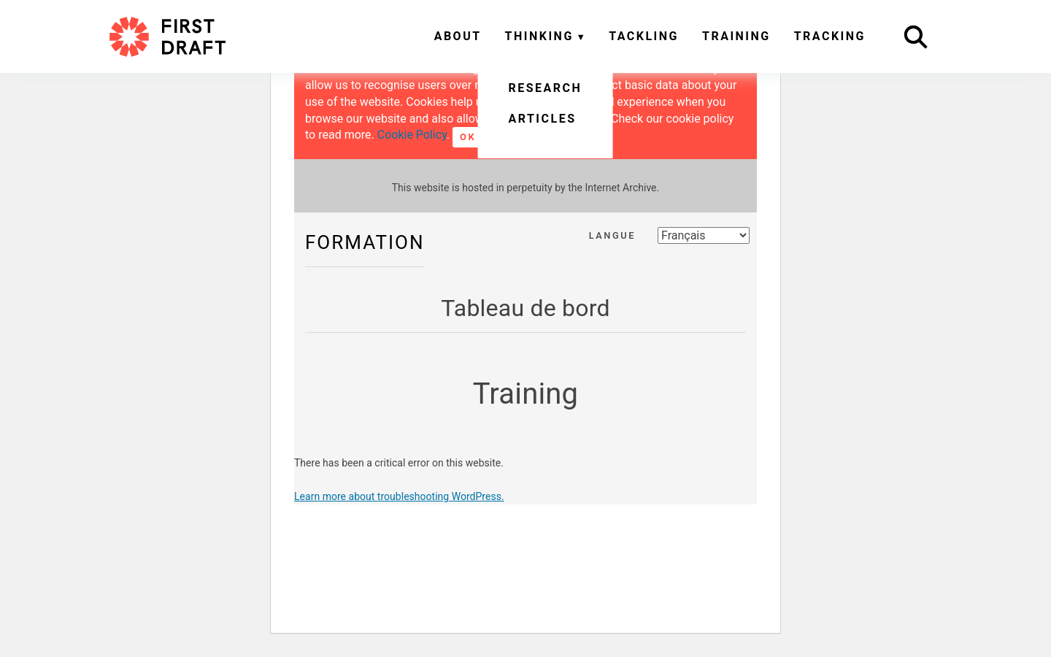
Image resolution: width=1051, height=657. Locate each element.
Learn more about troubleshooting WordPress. (399, 496)
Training (736, 36)
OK (468, 136)
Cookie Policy (412, 135)
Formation (365, 242)
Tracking (830, 36)
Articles (542, 119)
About (458, 36)
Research (545, 88)
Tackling (644, 36)
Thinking (539, 36)
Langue (612, 235)
